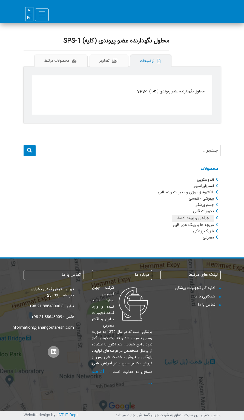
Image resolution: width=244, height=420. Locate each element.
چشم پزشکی (204, 205)
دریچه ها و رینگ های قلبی (193, 225)
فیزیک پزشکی (203, 231)
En (29, 18)
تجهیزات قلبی (203, 211)
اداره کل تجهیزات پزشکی (195, 288)
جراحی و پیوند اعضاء (193, 218)
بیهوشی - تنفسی (201, 198)
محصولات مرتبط (61, 61)
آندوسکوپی (205, 180)
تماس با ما (206, 304)
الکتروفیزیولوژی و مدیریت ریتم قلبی (186, 192)
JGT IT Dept (67, 415)
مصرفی (208, 237)
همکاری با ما (204, 296)
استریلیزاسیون (203, 186)
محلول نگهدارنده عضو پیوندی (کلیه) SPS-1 (116, 41)
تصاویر (109, 61)
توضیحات (151, 61)
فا (29, 10)
